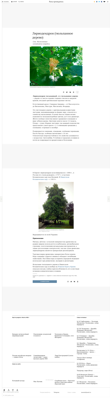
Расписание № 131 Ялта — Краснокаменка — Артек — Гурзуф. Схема (86, 352)
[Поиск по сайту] (21, 2)
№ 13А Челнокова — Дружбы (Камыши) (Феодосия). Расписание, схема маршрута (87, 330)
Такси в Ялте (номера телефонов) (84, 358)
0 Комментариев (44, 281)
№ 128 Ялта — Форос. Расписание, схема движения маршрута (87, 365)
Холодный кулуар (18, 380)
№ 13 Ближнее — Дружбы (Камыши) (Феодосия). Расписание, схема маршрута (87, 337)
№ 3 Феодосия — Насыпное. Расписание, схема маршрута (87, 382)
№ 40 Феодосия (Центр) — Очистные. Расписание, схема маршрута (87, 376)
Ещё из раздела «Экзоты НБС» (20, 317)
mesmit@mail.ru (86, 392)
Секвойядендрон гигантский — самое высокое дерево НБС (40, 357)
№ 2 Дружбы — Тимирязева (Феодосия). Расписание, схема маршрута (88, 344)
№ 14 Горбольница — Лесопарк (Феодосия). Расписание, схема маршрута (88, 323)
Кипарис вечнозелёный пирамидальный (20, 335)
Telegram (56, 392)
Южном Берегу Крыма (67, 267)
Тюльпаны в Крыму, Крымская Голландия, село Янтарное (64, 335)
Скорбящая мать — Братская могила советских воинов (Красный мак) (65, 382)
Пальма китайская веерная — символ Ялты (22, 356)
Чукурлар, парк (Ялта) (85, 370)
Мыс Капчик (37, 381)
